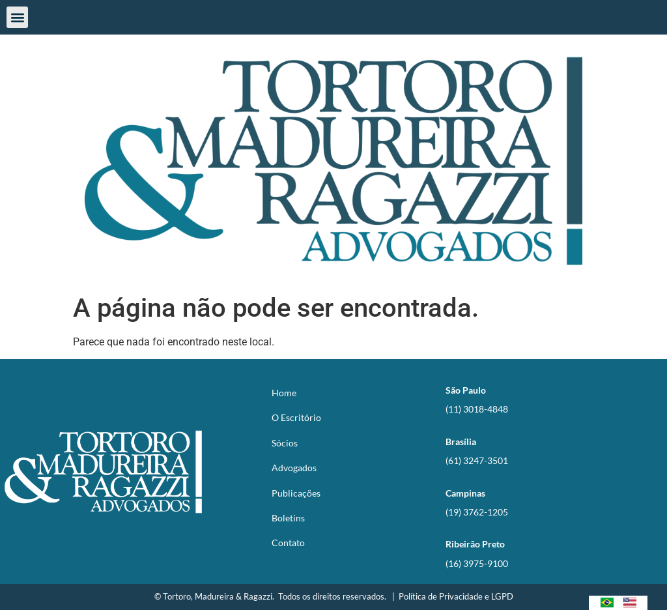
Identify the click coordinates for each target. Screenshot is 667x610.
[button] (17, 17)
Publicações (296, 493)
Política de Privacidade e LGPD (456, 596)
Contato (288, 542)
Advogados (294, 467)
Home (284, 392)
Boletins (288, 517)
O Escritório (296, 417)
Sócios (285, 442)
